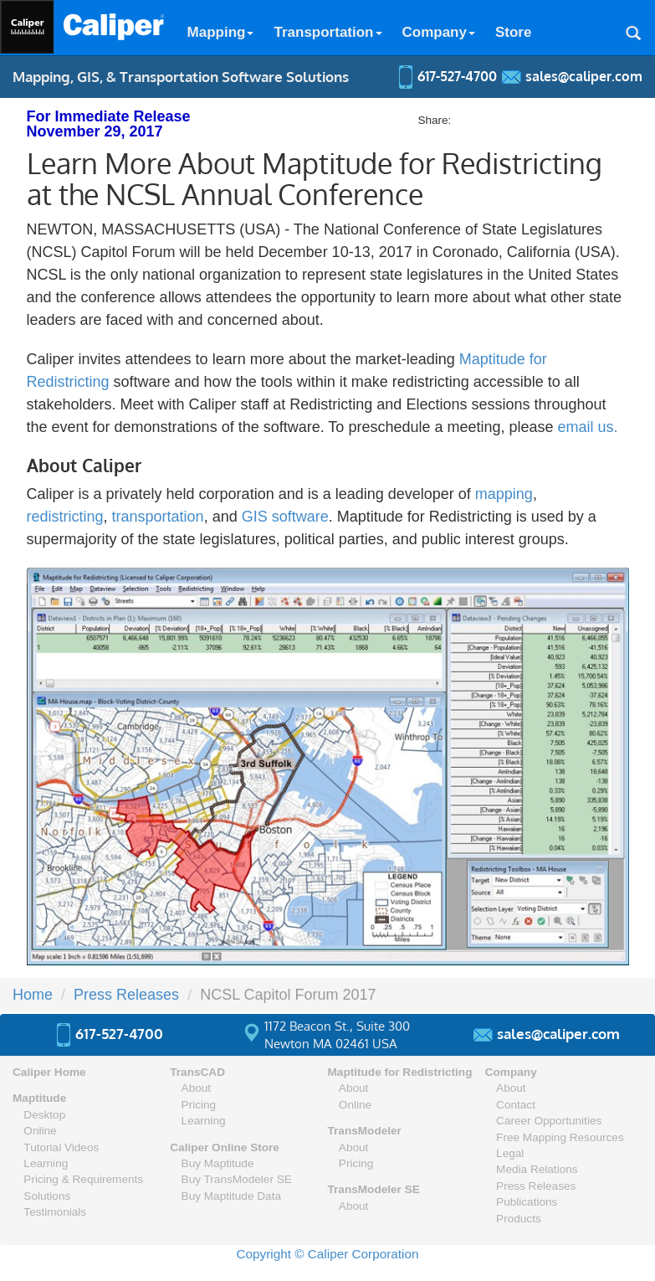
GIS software (285, 516)
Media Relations (536, 1169)
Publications (526, 1202)
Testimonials (54, 1212)
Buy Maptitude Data (231, 1196)
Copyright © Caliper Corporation (328, 1254)
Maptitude (39, 1098)
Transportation (327, 32)
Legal (510, 1153)
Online (39, 1130)
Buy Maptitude (218, 1163)
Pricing (199, 1104)
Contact (515, 1104)
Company (438, 32)
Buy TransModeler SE (237, 1179)
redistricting (65, 516)
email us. (588, 427)
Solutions (46, 1196)
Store (513, 32)
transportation (158, 516)
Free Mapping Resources (560, 1137)
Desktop (44, 1115)
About (197, 1088)
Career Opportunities (548, 1120)
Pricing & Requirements (83, 1179)
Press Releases (126, 994)
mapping (504, 494)
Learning (45, 1163)
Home (33, 994)
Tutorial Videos (61, 1147)
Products (518, 1218)
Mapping (220, 32)
